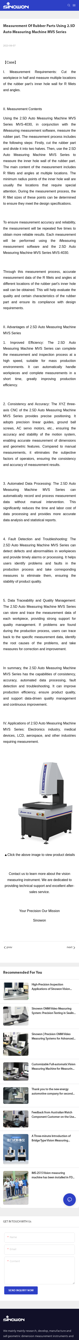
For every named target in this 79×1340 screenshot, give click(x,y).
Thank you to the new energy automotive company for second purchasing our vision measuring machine (52, 1092)
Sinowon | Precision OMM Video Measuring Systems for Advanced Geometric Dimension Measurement (53, 1037)
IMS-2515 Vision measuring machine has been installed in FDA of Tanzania (53, 1174)
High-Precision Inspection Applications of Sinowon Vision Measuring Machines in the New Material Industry (51, 987)
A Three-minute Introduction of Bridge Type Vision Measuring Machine (51, 1139)
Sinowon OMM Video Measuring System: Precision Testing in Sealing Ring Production (53, 1011)
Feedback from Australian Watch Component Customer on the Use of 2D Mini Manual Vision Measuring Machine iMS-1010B (54, 1115)
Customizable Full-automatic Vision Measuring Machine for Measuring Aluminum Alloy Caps (53, 1067)
